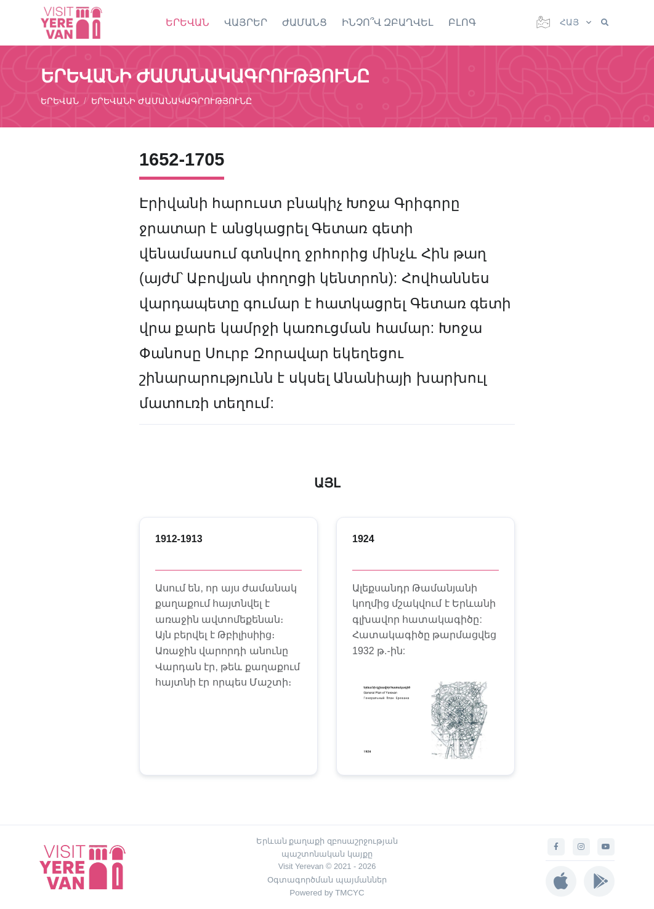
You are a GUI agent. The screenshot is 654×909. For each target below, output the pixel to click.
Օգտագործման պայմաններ (327, 879)
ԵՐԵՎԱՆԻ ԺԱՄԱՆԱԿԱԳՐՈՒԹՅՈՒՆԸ (171, 101)
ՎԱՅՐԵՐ (245, 22)
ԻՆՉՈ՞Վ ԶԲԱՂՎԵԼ (388, 22)
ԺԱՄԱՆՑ (304, 22)
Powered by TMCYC (326, 892)
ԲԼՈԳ (462, 22)
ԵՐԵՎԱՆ (187, 22)
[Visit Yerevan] (78, 22)
